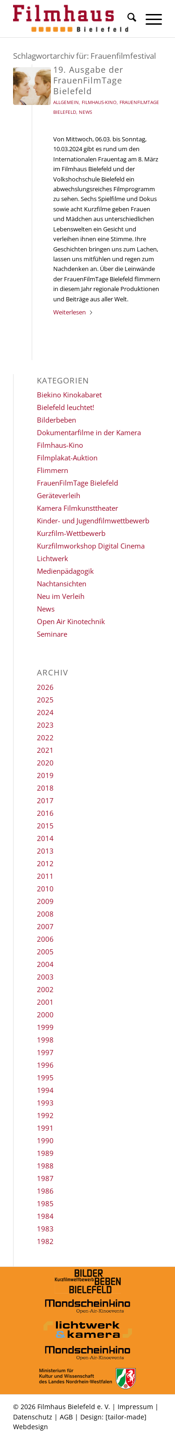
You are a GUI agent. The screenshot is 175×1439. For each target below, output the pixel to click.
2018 (45, 787)
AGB (66, 1416)
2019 (45, 775)
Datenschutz (32, 1416)
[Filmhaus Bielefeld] (72, 18)
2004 (45, 964)
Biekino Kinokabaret (69, 394)
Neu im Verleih (60, 596)
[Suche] (127, 18)
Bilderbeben (56, 419)
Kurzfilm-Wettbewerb (71, 533)
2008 (45, 913)
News (85, 112)
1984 (45, 1216)
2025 (45, 699)
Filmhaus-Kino (99, 102)
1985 (45, 1203)
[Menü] (149, 18)
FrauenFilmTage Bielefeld (77, 482)
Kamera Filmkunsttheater (77, 508)
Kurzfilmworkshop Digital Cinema (91, 545)
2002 (45, 989)
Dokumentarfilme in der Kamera (89, 432)
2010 (45, 888)
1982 (45, 1241)
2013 (45, 850)
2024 (45, 712)
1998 (45, 1039)
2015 (45, 825)
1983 (45, 1228)
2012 (45, 863)
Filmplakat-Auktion (67, 457)
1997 (45, 1052)
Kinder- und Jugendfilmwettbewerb (93, 520)
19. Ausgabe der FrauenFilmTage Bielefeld (88, 80)
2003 (45, 976)
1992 (45, 1115)
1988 (45, 1165)
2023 (45, 725)
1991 (45, 1128)
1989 (45, 1153)
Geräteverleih (58, 495)
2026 (45, 687)
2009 (45, 901)
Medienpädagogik (65, 571)
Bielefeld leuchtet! (65, 407)
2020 (45, 762)
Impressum (135, 1406)
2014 (45, 838)
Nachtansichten (61, 583)
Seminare (52, 634)
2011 (45, 876)
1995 (45, 1077)
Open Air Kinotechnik (71, 621)
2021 (45, 750)
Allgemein (66, 102)
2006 (45, 939)
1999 (45, 1027)
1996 (45, 1065)
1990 (45, 1140)
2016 (45, 813)
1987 (45, 1178)
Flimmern (52, 470)
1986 (45, 1191)
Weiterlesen (73, 312)
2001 (45, 1002)
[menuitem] (127, 18)
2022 (45, 737)
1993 (45, 1102)
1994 (45, 1090)
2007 (45, 926)
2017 (45, 800)
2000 (45, 1014)
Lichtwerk (52, 558)
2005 (45, 951)
